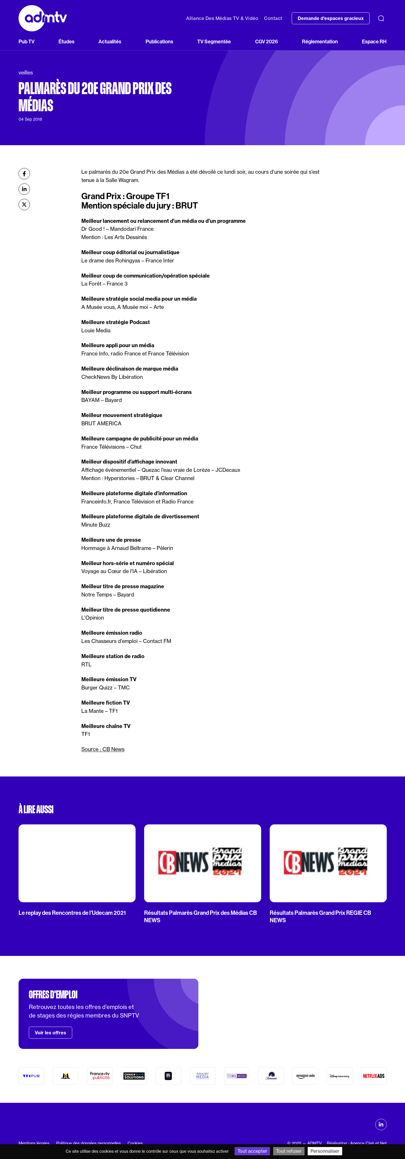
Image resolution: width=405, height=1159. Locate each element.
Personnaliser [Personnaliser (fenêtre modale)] (325, 1151)
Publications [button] (159, 41)
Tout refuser (289, 1151)
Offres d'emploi (53, 994)
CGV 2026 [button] (266, 41)
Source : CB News (102, 749)
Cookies (135, 1143)
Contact (273, 18)
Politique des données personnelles (88, 1143)
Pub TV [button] (27, 41)
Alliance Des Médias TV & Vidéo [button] (222, 18)
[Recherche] (381, 18)
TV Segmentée (214, 41)
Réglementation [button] (320, 41)
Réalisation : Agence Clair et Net (357, 1143)
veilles (26, 72)
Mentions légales (34, 1143)
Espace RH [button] (374, 41)
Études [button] (66, 41)
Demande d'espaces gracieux (331, 18)
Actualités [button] (109, 41)
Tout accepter (252, 1151)
